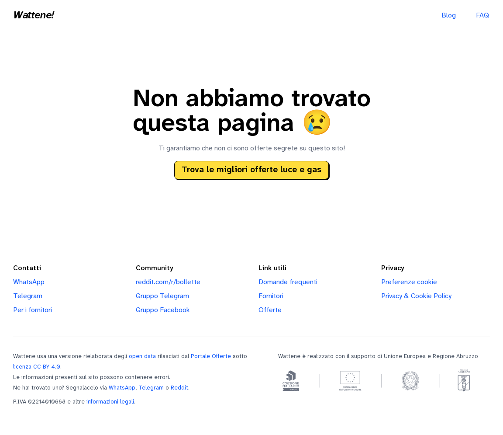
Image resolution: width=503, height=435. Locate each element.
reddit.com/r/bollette (168, 282)
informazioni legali (110, 402)
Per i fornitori (32, 310)
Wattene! (33, 15)
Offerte (270, 310)
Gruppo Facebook (163, 310)
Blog (448, 15)
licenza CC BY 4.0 (36, 367)
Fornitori (270, 296)
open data (142, 356)
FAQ (482, 15)
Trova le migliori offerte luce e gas (251, 170)
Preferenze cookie (409, 282)
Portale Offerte (211, 356)
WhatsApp (29, 282)
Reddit (179, 388)
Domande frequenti (287, 282)
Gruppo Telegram (162, 296)
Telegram (27, 296)
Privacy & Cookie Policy (416, 296)
